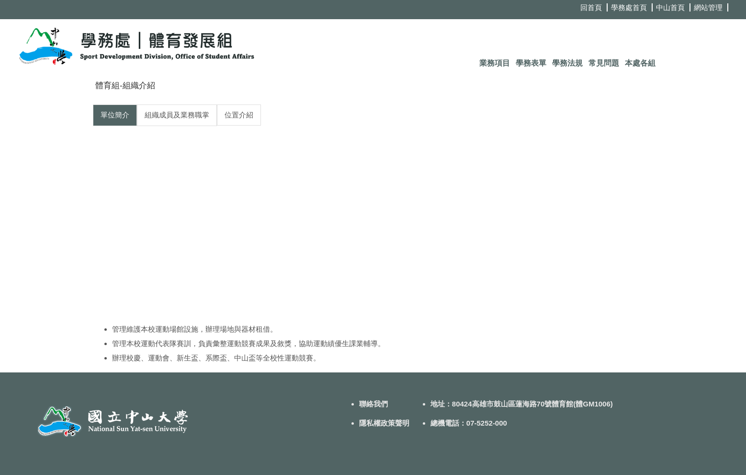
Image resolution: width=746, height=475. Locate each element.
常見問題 (603, 63)
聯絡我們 (373, 404)
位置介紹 (239, 115)
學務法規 (567, 63)
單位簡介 (115, 115)
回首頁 (591, 7)
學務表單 (531, 63)
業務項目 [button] (494, 63)
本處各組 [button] (640, 63)
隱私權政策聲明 (384, 423)
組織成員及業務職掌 (177, 115)
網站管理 (708, 7)
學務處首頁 (629, 7)
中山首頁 (670, 7)
